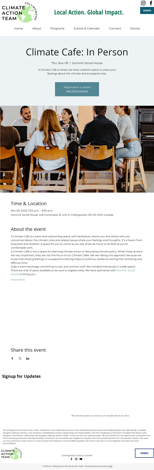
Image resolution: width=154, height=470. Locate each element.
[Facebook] (151, 3)
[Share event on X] (20, 358)
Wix (110, 466)
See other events (77, 91)
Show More (18, 279)
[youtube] (80, 459)
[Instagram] (143, 3)
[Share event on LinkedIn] (27, 358)
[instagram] (76, 459)
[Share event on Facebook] (12, 358)
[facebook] (71, 459)
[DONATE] (147, 10)
